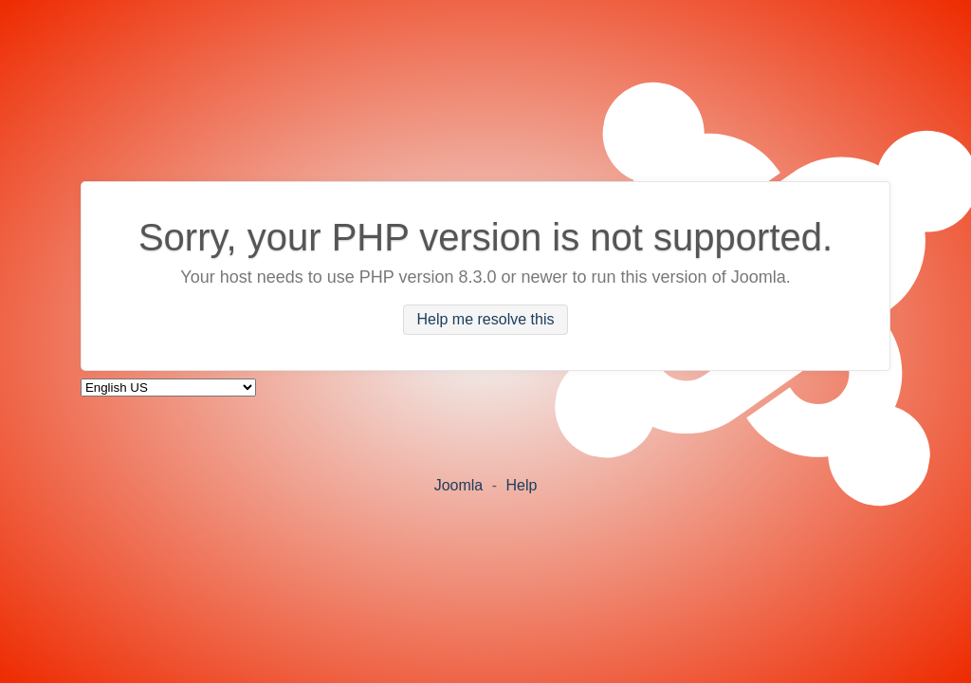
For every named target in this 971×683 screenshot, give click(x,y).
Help (521, 485)
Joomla (459, 485)
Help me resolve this (486, 320)
